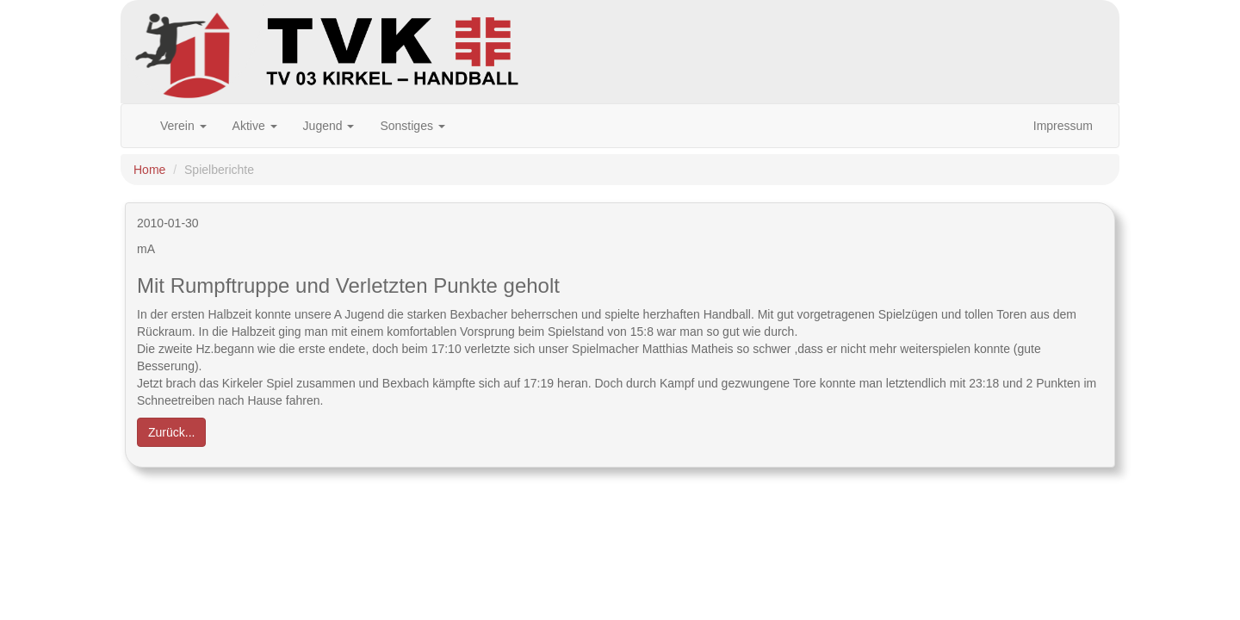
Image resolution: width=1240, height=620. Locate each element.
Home (149, 170)
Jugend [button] (329, 126)
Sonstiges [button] (412, 126)
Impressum (1063, 126)
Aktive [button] (254, 126)
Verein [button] (183, 126)
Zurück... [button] (171, 432)
